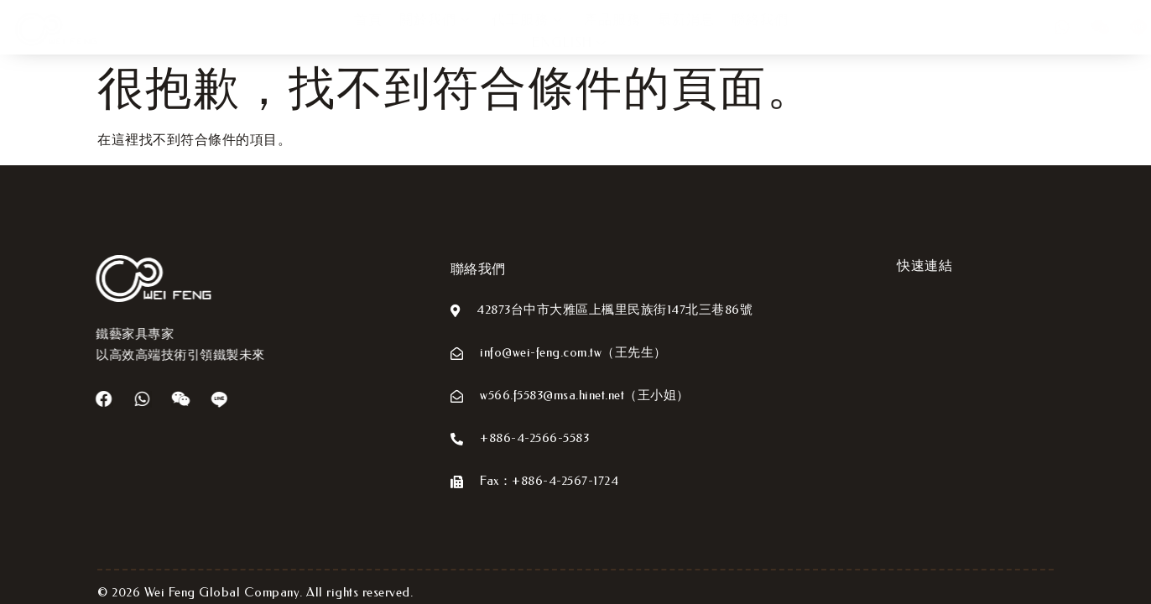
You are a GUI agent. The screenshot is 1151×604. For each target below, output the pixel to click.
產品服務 (562, 31)
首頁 (318, 31)
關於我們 (386, 31)
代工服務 (479, 31)
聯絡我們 (709, 31)
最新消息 (635, 31)
